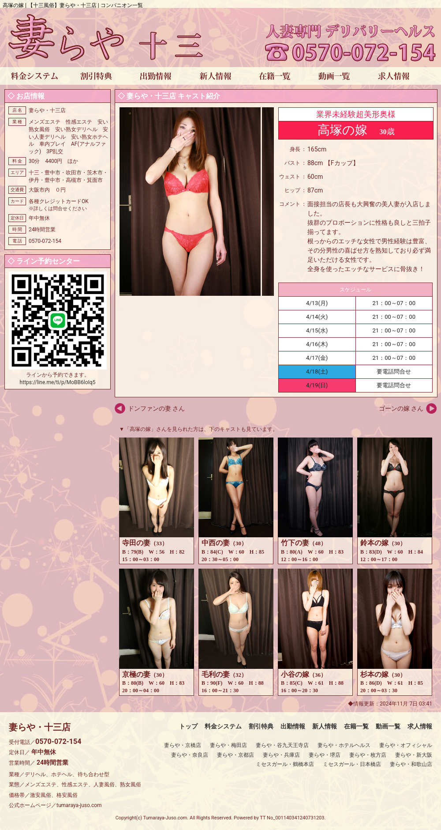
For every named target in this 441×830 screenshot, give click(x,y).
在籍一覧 (356, 726)
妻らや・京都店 (235, 755)
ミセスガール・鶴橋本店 (285, 764)
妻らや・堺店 (324, 755)
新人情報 (324, 726)
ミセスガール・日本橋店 (352, 764)
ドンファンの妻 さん (156, 408)
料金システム (223, 726)
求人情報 (419, 726)
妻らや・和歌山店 (411, 764)
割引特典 (261, 726)
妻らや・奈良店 (189, 755)
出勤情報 (292, 726)
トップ (188, 726)
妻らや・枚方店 (367, 755)
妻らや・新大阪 (413, 755)
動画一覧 (388, 726)
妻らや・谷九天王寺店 (282, 745)
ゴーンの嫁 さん (401, 408)
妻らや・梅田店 (228, 745)
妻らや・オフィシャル (405, 745)
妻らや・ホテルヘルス (344, 745)
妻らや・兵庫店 (281, 755)
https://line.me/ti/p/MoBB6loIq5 (58, 382)
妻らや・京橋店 (182, 745)
